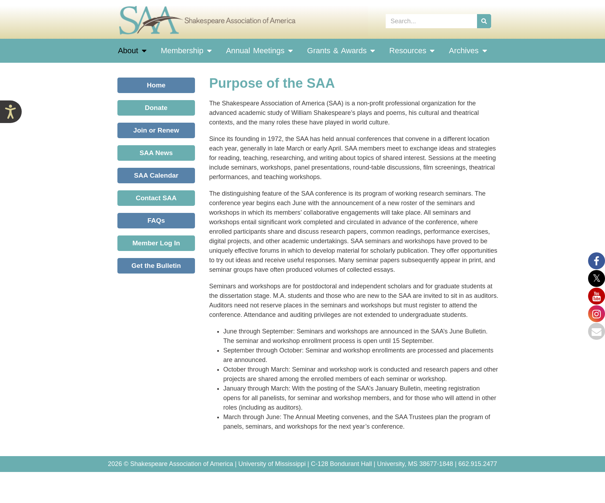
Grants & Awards (341, 50)
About (132, 50)
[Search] (484, 21)
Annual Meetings (259, 50)
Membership (186, 50)
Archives (468, 50)
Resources (412, 50)
